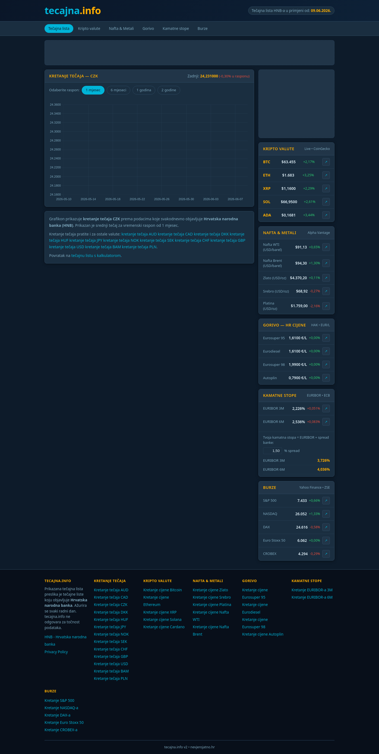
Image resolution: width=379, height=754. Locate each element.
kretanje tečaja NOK (121, 240)
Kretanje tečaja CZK (110, 604)
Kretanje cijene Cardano (164, 626)
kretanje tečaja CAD (175, 234)
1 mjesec (93, 89)
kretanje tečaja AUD (139, 234)
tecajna (73, 10)
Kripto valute (89, 28)
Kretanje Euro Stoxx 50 (64, 722)
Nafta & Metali (121, 28)
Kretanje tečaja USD (111, 663)
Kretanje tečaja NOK (111, 634)
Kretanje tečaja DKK (111, 612)
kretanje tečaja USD (66, 246)
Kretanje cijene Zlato (210, 589)
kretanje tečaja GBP (227, 240)
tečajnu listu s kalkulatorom (96, 255)
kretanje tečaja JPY (86, 240)
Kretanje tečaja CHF (111, 649)
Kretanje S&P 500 (59, 700)
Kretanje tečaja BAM (111, 671)
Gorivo (148, 28)
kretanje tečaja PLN (139, 246)
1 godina (144, 89)
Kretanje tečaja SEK (110, 641)
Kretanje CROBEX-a (61, 729)
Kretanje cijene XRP (160, 612)
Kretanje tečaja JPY (110, 626)
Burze (203, 28)
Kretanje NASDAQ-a (61, 707)
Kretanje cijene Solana (162, 619)
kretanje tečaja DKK (211, 234)
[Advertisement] (189, 52)
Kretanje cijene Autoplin (262, 634)
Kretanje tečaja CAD (111, 597)
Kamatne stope (176, 28)
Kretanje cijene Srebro (212, 597)
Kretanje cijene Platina (212, 604)
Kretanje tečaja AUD (111, 589)
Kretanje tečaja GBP (111, 656)
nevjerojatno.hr (202, 747)
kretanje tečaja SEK (157, 240)
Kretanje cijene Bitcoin (162, 589)
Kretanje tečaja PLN (111, 678)
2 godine (169, 89)
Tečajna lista (59, 28)
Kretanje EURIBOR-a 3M (312, 589)
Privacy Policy (56, 651)
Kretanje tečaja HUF (111, 619)
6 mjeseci (118, 89)
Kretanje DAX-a (57, 715)
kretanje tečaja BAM (103, 246)
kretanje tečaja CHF (192, 240)
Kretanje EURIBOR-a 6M (312, 597)
